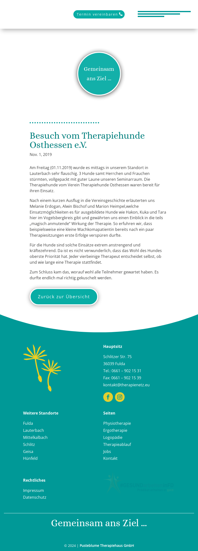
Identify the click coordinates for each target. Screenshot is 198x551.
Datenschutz (34, 497)
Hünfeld (30, 458)
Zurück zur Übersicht (64, 296)
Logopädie (112, 437)
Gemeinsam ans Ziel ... (99, 73)
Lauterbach (33, 430)
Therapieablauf (117, 444)
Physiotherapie (117, 423)
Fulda (28, 423)
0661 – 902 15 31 (126, 370)
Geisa (28, 451)
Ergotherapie (115, 430)
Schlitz (29, 444)
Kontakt (110, 458)
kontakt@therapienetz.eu (126, 385)
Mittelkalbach (35, 437)
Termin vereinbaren (97, 14)
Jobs (107, 451)
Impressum (33, 490)
